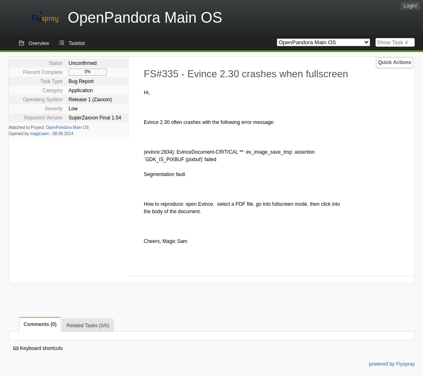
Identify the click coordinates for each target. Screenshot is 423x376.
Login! (410, 6)
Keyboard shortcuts (38, 348)
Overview (39, 43)
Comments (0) (40, 324)
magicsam (39, 133)
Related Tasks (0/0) (88, 325)
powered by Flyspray (392, 364)
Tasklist (77, 43)
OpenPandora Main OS (67, 127)
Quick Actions (394, 62)
